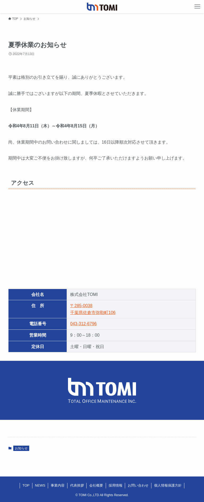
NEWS (40, 485)
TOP (26, 485)
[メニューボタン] (197, 6)
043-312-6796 (83, 323)
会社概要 (96, 485)
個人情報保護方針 (168, 485)
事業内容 (58, 485)
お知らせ (21, 448)
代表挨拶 (77, 485)
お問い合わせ (138, 485)
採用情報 (115, 485)
